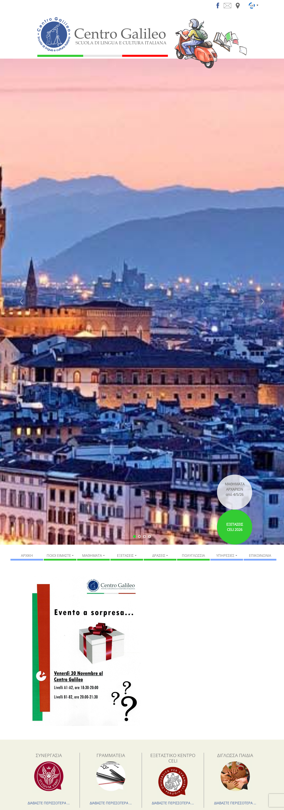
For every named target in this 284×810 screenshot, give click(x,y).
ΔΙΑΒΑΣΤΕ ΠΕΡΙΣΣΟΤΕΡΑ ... (49, 803)
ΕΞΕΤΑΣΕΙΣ (125, 555)
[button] (21, 302)
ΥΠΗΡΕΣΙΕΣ (225, 555)
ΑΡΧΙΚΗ (27, 555)
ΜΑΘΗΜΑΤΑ (92, 555)
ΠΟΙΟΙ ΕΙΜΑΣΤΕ (59, 555)
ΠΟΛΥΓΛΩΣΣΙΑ (193, 555)
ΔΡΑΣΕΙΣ (158, 555)
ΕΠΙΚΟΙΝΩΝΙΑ (260, 555)
